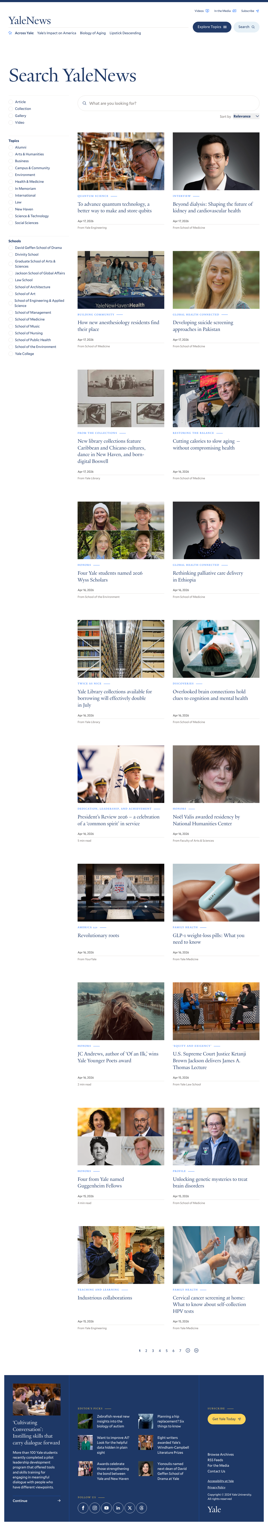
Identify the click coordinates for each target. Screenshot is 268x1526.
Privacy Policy (216, 1487)
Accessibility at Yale (221, 1481)
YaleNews (30, 21)
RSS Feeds (215, 1459)
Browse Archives (221, 1454)
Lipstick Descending (125, 32)
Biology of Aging (93, 32)
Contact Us (216, 1471)
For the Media (218, 1465)
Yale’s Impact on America (56, 32)
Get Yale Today (227, 1418)
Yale (214, 1510)
